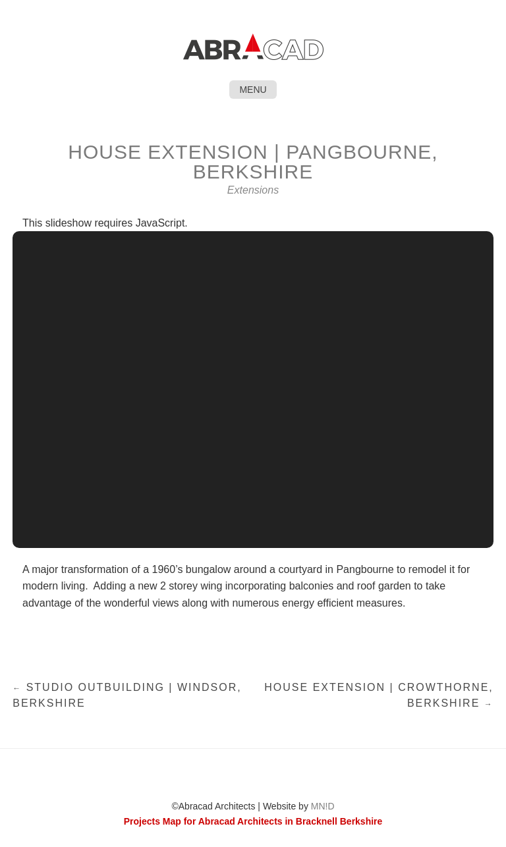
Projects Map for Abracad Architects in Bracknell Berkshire (253, 821)
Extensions (253, 190)
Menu (252, 89)
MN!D (323, 806)
